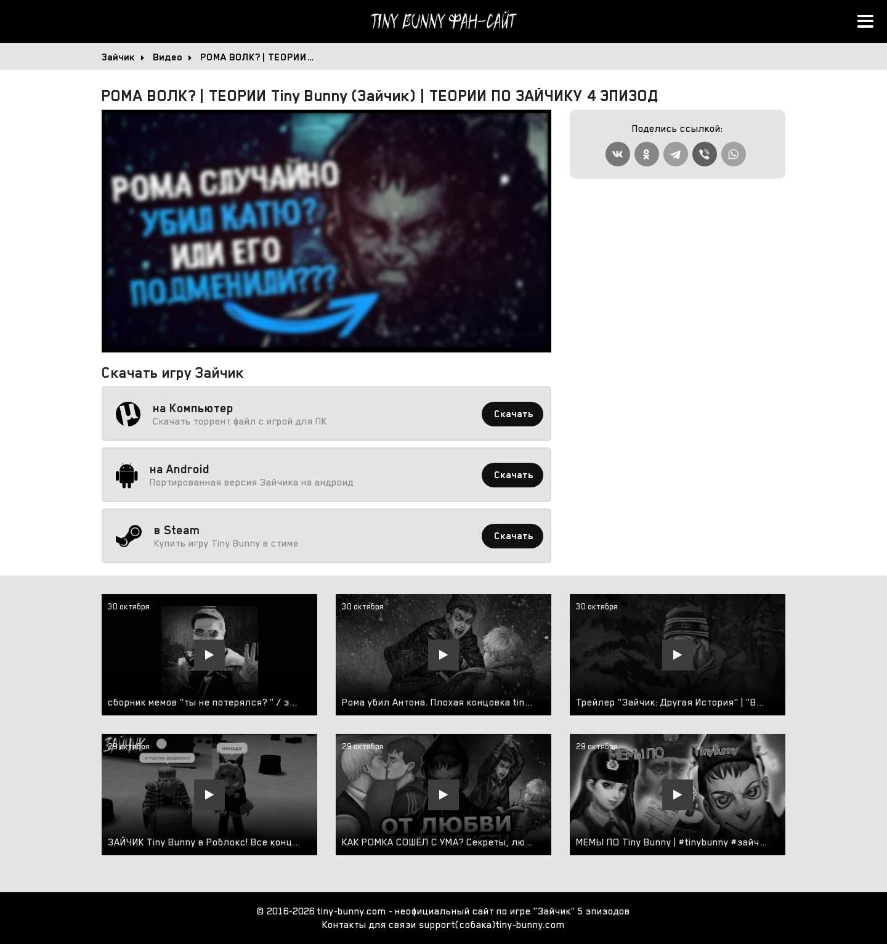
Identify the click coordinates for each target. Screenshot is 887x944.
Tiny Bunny (443, 21)
